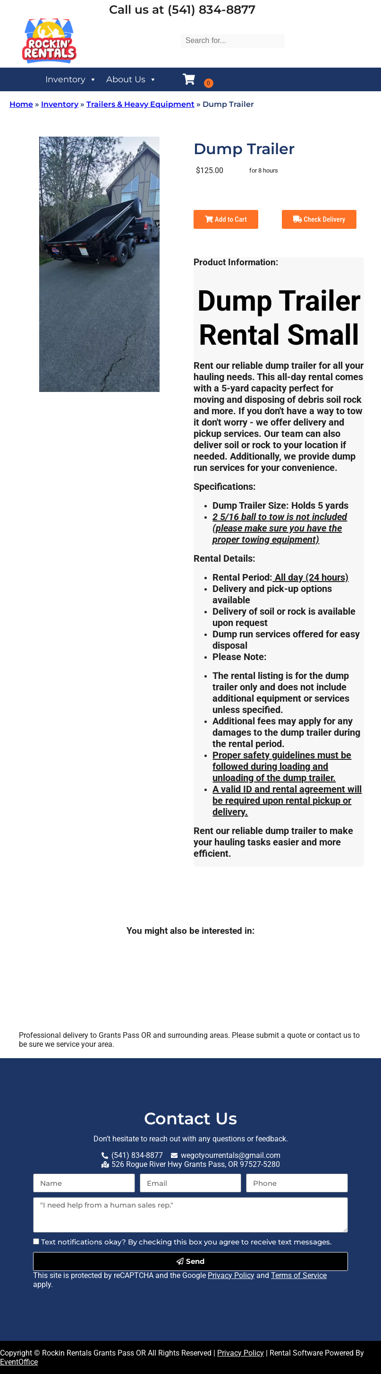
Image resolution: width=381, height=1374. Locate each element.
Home (21, 104)
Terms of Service (299, 1275)
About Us (131, 79)
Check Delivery (319, 219)
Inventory (71, 79)
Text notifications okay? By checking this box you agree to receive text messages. (186, 1241)
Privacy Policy (231, 1275)
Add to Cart (225, 219)
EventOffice (19, 1361)
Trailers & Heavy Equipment (140, 104)
